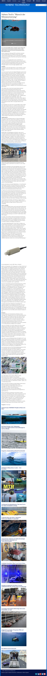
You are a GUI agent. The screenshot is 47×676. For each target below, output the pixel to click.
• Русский (44, 0)
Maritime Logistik (4, 672)
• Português (28, 0)
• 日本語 (23, 0)
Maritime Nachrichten (12, 672)
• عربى (19, 0)
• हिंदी (33, 0)
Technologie (8, 404)
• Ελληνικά (38, 0)
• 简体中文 (3, 0)
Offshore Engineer (25, 672)
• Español (9, 0)
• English (23, 2)
